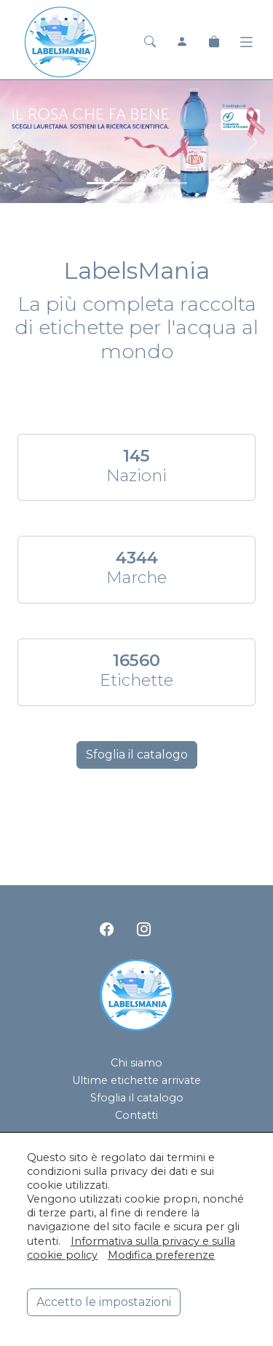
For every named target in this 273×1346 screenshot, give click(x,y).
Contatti (136, 1115)
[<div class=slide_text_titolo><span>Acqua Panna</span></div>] (124, 183)
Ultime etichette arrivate (136, 1080)
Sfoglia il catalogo (137, 754)
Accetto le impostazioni (103, 1302)
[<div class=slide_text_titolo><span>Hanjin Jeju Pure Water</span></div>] (176, 183)
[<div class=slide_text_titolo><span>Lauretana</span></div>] (97, 183)
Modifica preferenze (161, 1255)
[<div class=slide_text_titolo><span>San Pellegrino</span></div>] (150, 183)
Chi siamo (136, 1062)
